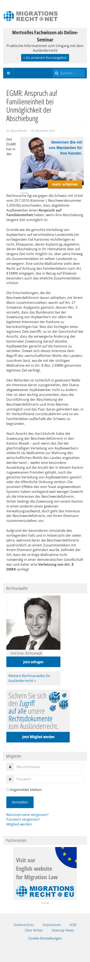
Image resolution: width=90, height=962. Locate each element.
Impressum (52, 924)
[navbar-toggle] (8, 73)
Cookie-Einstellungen (45, 938)
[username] (49, 767)
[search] (69, 73)
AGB (73, 924)
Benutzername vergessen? (27, 814)
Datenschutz (24, 924)
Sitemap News (63, 930)
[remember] (7, 789)
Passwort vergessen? (23, 819)
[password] (49, 779)
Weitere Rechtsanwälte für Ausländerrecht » (29, 678)
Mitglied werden (19, 824)
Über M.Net (34, 930)
